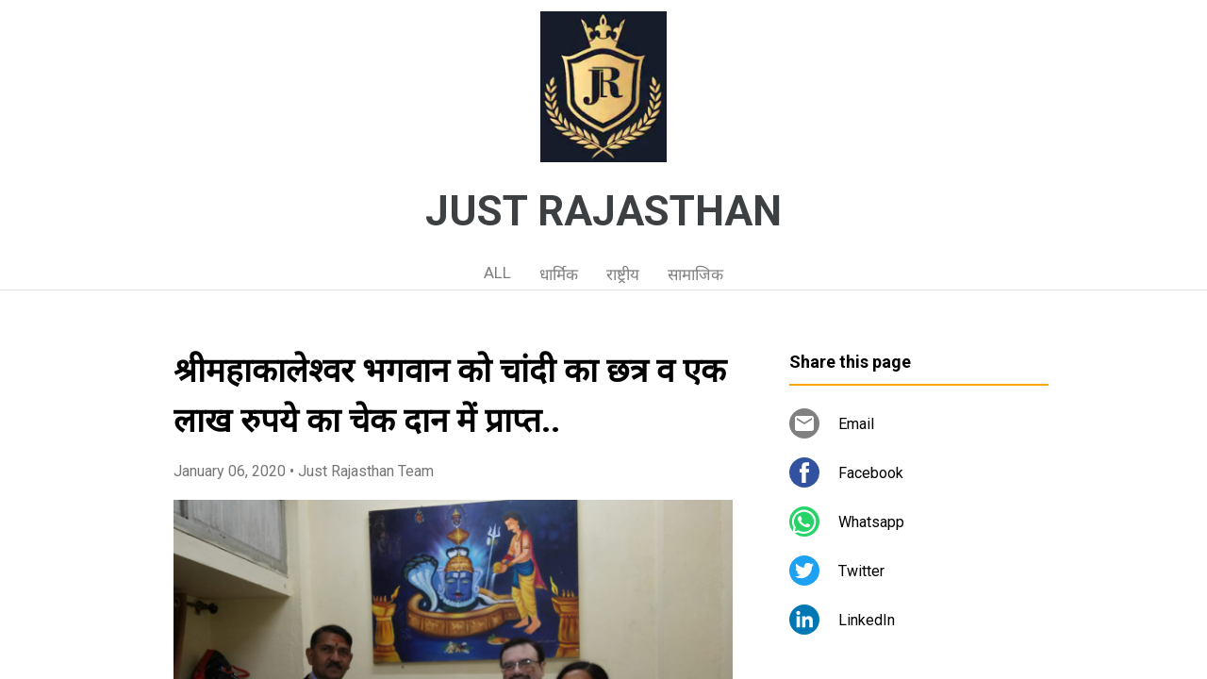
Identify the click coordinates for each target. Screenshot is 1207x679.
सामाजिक (695, 274)
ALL (497, 272)
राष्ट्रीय (622, 274)
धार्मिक (558, 274)
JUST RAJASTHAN (603, 211)
